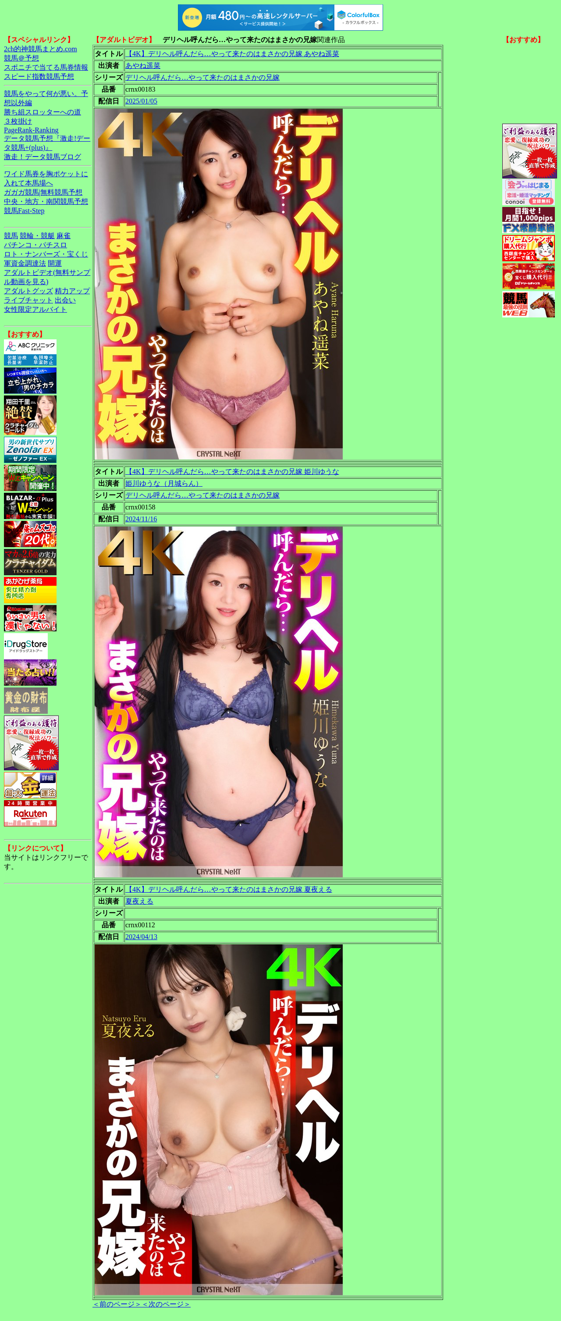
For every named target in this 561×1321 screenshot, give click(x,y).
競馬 (11, 235)
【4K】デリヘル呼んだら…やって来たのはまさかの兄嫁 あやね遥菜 (232, 53)
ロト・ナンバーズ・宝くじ (46, 254)
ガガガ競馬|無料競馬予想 (43, 192)
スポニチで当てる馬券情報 (46, 67)
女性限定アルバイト (35, 309)
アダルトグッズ (28, 291)
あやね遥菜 (142, 65)
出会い (65, 300)
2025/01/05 (141, 101)
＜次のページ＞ (166, 1304)
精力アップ (72, 291)
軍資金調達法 (25, 263)
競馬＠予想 (21, 58)
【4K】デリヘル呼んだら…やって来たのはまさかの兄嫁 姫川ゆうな (232, 471)
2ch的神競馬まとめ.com (40, 49)
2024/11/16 (141, 519)
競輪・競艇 (37, 235)
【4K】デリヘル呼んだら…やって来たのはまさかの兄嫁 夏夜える (228, 889)
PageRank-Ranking (31, 130)
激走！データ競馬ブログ (42, 156)
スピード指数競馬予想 (39, 76)
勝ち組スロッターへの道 (42, 112)
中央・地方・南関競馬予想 (46, 201)
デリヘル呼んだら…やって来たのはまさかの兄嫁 (202, 77)
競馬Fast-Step (24, 210)
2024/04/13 (141, 936)
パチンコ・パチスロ (35, 245)
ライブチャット (28, 300)
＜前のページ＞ (117, 1304)
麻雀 (64, 235)
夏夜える (139, 901)
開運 (55, 263)
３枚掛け (18, 121)
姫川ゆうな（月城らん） (163, 483)
